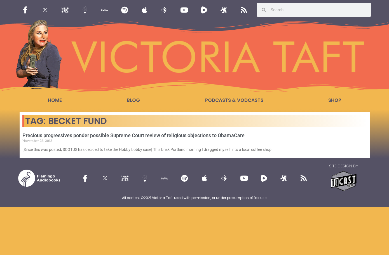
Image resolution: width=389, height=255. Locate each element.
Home (55, 100)
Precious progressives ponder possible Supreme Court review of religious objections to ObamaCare (133, 135)
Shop (334, 100)
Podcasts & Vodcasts (234, 100)
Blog (133, 100)
